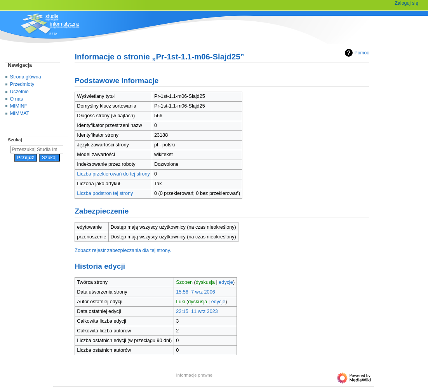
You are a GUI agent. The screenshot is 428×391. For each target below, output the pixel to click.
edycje (226, 282)
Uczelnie (19, 91)
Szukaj (15, 139)
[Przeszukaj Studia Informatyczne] (36, 149)
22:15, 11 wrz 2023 (197, 311)
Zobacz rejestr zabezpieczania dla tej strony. (123, 250)
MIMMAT (20, 113)
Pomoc (356, 53)
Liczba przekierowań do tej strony (113, 174)
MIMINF (19, 106)
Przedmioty (22, 84)
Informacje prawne (194, 375)
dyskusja (205, 282)
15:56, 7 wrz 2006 (195, 292)
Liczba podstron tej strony (105, 193)
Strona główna (25, 77)
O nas (16, 99)
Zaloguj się (406, 3)
